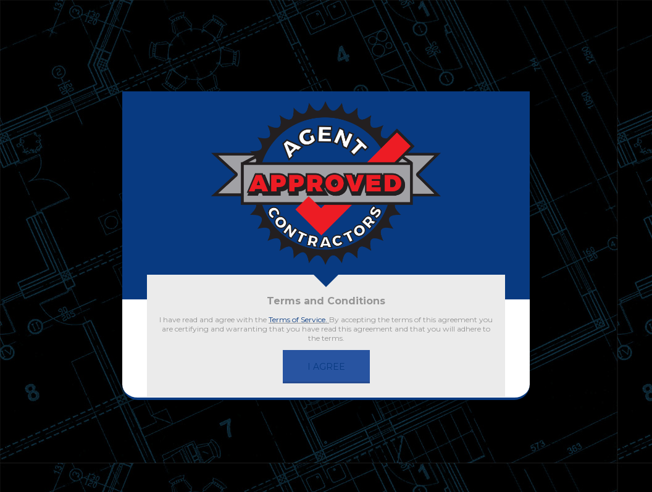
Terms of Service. (299, 319)
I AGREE (326, 366)
